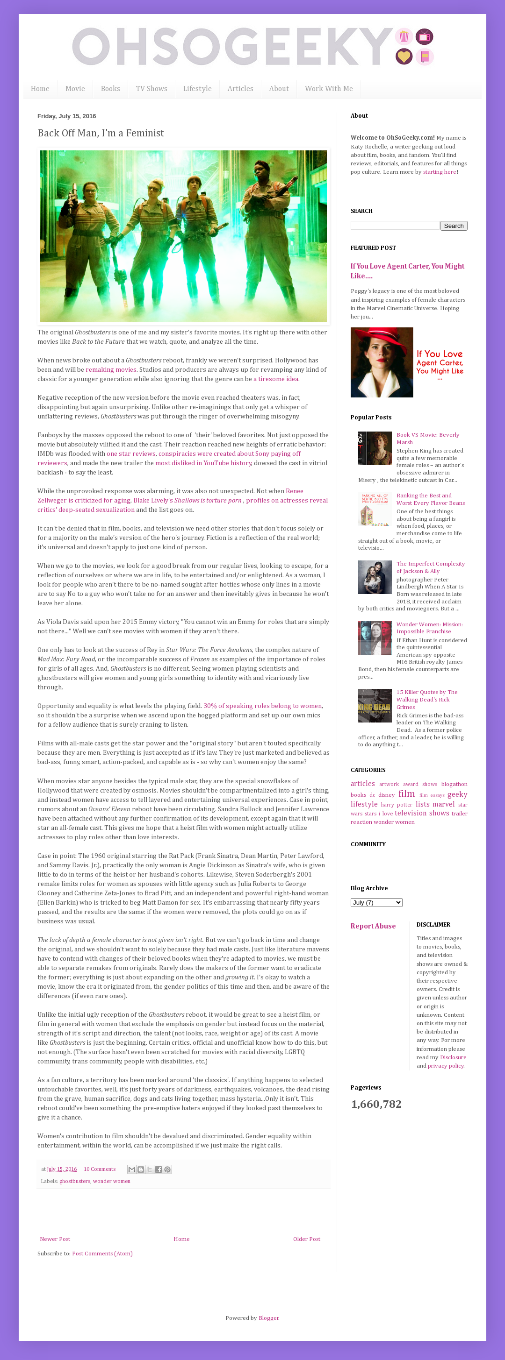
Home (40, 89)
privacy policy (446, 1066)
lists (423, 804)
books (358, 795)
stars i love (379, 814)
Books (110, 89)
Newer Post (55, 1239)
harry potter (397, 805)
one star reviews (131, 454)
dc (372, 795)
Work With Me (329, 89)
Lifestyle (197, 89)
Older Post (306, 1239)
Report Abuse (373, 926)
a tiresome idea (275, 379)
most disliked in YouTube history (203, 463)
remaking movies (111, 370)
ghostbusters (74, 1181)
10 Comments (99, 1169)
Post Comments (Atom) (102, 1254)
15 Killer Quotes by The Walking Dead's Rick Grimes (427, 699)
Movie (75, 89)
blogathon (454, 784)
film (406, 794)
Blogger (269, 1318)
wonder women (111, 1181)
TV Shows (151, 89)
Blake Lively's (188, 500)
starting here (439, 172)
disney (386, 795)
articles (363, 783)
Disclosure (453, 1058)
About (279, 89)
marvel (444, 804)
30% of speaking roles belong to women (262, 706)
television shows (422, 813)
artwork (389, 784)
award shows (420, 784)
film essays (432, 795)
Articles (240, 89)
